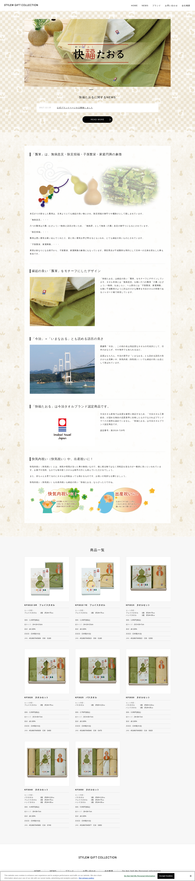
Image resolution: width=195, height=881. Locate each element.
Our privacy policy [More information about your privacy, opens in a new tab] (86, 879)
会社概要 (186, 5)
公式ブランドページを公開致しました (75, 108)
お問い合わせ (171, 5)
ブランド (69, 871)
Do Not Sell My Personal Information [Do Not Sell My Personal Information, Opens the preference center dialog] (139, 877)
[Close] (191, 877)
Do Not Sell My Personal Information (141, 871)
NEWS (145, 5)
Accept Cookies (166, 877)
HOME (134, 5)
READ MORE (97, 119)
